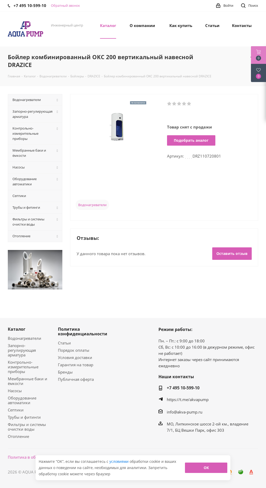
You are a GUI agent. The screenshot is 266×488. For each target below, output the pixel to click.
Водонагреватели (92, 204)
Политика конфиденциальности (82, 331)
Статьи (64, 342)
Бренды (65, 372)
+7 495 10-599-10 (183, 388)
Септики (16, 409)
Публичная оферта (76, 379)
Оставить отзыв (232, 253)
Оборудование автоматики (22, 400)
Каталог (16, 329)
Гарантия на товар (75, 364)
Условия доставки (75, 357)
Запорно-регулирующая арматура (22, 350)
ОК (206, 467)
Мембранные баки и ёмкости (27, 381)
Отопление (18, 436)
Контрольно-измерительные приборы (23, 367)
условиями (119, 461)
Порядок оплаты (73, 350)
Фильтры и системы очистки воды (27, 427)
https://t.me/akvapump (188, 399)
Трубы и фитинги (24, 417)
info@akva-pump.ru (184, 412)
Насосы (15, 390)
